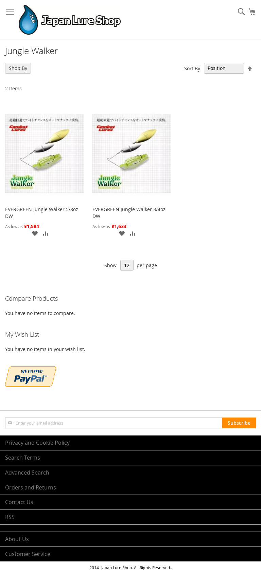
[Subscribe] (239, 423)
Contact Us (19, 502)
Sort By (192, 68)
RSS (10, 517)
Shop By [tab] (18, 68)
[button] (35, 232)
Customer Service (27, 554)
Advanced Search (27, 472)
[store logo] (70, 20)
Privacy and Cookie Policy (37, 442)
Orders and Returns (30, 487)
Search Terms (22, 457)
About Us (17, 539)
